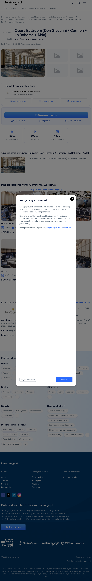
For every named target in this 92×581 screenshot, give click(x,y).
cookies (67, 228)
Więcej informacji (28, 379)
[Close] (72, 199)
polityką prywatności (54, 228)
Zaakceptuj (64, 379)
